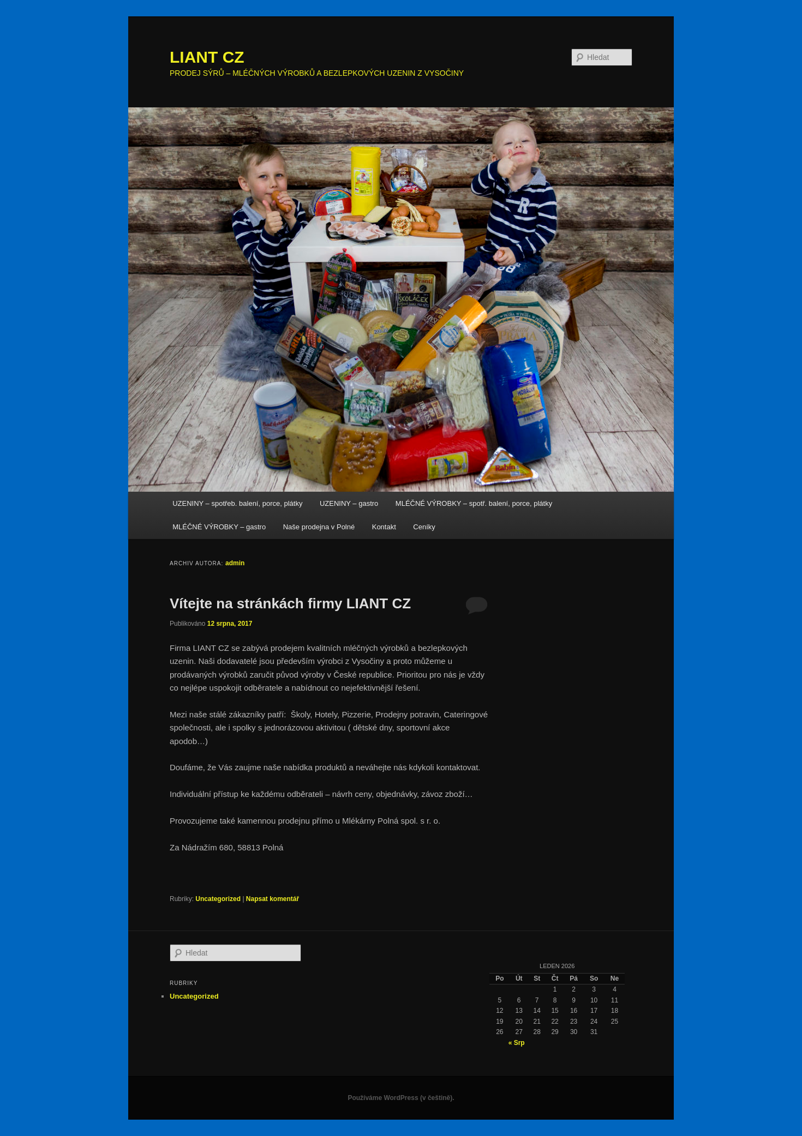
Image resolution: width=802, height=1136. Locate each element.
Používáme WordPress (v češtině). (401, 1098)
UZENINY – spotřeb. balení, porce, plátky (237, 503)
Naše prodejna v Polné (319, 527)
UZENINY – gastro (349, 503)
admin (234, 563)
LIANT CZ (207, 57)
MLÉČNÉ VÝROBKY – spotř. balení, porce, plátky (474, 503)
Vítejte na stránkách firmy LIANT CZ (290, 603)
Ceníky (424, 527)
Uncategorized (218, 899)
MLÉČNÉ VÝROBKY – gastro (219, 527)
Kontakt (384, 527)
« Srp (516, 1043)
